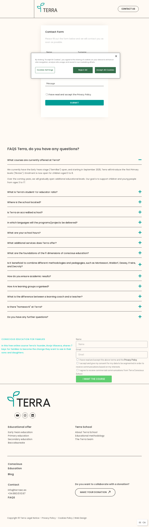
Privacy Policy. (130, 360)
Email (78, 349)
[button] (128, 9)
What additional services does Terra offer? (32, 243)
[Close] (116, 56)
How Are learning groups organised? (28, 286)
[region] (75, 66)
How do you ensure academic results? (29, 276)
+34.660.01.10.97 (16, 493)
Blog (11, 474)
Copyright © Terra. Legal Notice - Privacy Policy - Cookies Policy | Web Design (47, 518)
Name (78, 339)
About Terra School (86, 432)
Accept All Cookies (105, 70)
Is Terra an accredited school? (25, 212)
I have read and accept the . (68, 94)
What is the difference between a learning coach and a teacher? (45, 296)
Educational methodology (89, 435)
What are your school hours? (24, 232)
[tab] (74, 159)
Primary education (18, 435)
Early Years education (20, 432)
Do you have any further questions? (27, 317)
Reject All (82, 70)
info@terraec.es (17, 490)
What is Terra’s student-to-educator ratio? (32, 192)
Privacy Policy (84, 94)
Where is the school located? (24, 202)
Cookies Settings (45, 70)
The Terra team (84, 439)
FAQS (11, 497)
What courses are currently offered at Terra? (33, 160)
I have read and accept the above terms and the (108, 360)
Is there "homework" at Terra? (24, 307)
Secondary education (20, 439)
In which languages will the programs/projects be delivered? (42, 222)
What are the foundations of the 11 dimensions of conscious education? (48, 253)
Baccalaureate (16, 442)
